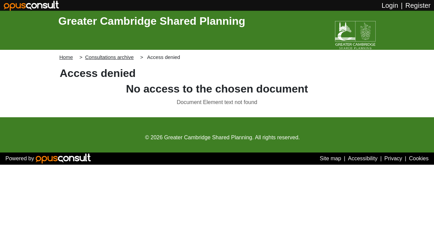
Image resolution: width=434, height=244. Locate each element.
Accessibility (362, 158)
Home (66, 57)
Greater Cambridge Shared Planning (151, 21)
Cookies (419, 158)
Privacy (393, 158)
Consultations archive (109, 57)
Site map (330, 158)
